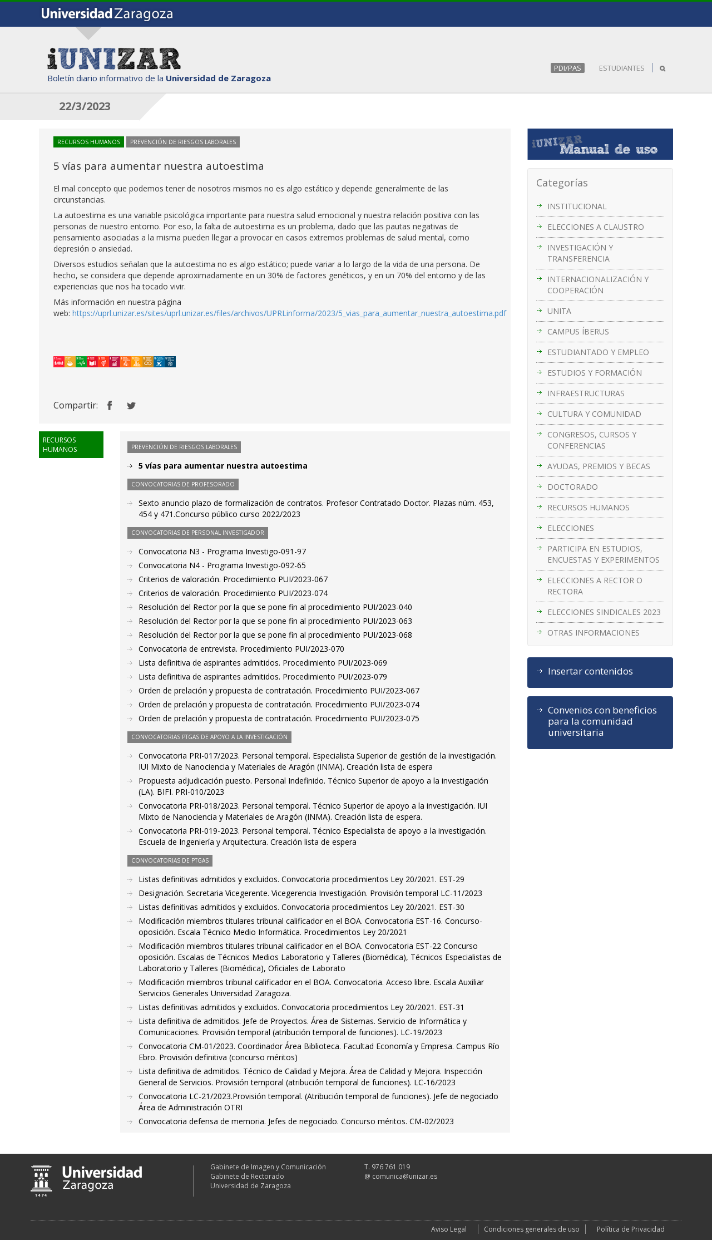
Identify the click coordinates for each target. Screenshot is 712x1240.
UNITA (559, 311)
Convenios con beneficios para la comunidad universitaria (602, 721)
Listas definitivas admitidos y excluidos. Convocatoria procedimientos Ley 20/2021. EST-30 (301, 907)
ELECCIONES (570, 528)
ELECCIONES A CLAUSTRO (595, 227)
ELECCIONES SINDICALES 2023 (604, 612)
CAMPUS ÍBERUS (578, 331)
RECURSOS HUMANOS (588, 507)
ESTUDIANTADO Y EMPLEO (598, 352)
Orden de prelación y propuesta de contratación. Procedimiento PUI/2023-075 (279, 718)
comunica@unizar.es (404, 1176)
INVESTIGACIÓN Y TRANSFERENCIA (580, 253)
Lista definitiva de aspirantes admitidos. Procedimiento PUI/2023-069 (263, 662)
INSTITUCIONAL (577, 206)
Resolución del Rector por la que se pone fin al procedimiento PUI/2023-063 (275, 621)
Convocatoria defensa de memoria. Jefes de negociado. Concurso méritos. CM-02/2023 (296, 1121)
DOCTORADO (572, 486)
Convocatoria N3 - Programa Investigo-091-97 (222, 551)
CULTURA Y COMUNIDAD (594, 414)
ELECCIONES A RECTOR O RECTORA (594, 586)
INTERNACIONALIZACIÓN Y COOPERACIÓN (598, 285)
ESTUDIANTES (622, 68)
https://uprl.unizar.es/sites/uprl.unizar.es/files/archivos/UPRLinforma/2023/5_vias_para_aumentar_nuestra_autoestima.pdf (289, 313)
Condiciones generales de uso (532, 1229)
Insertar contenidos (590, 671)
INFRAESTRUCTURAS (586, 393)
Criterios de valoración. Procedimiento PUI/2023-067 (233, 579)
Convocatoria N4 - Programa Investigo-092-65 (222, 565)
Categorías (562, 182)
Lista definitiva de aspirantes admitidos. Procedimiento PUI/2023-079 (263, 676)
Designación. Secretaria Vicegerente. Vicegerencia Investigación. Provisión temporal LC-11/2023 (310, 893)
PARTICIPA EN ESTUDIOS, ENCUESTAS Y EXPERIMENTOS (603, 554)
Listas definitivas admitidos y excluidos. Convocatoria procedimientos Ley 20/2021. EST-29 (301, 879)
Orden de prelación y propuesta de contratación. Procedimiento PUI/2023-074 (279, 704)
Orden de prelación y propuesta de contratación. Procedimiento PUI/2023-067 (279, 690)
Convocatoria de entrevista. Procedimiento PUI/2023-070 (241, 648)
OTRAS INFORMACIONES (593, 632)
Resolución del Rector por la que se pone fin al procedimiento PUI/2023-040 (275, 607)
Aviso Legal (449, 1229)
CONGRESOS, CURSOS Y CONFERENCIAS (591, 440)
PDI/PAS (567, 68)
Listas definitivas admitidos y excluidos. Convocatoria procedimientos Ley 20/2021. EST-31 (301, 1007)
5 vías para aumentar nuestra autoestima (223, 465)
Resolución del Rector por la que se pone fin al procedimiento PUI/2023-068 (275, 634)
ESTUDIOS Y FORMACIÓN (594, 372)
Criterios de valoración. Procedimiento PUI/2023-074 (233, 593)
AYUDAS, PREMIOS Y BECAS (598, 466)
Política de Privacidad (631, 1229)
